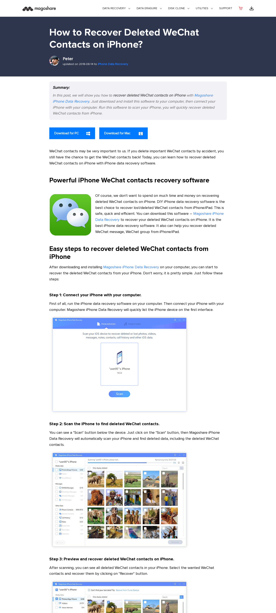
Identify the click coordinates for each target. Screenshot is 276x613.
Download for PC (72, 133)
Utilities (202, 8)
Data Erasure (147, 8)
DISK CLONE (176, 8)
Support (225, 8)
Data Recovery (114, 8)
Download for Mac (123, 133)
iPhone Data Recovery (113, 64)
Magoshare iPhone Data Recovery (131, 267)
